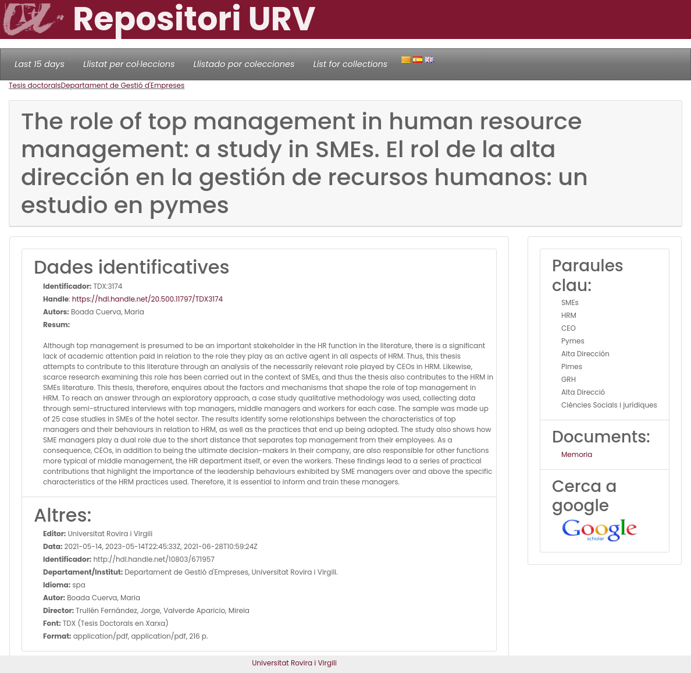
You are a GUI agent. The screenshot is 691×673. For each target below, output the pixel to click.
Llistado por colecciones (244, 64)
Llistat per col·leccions (129, 64)
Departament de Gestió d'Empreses (123, 85)
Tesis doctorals (35, 85)
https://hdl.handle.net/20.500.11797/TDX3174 (147, 299)
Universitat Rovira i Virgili (294, 663)
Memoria (576, 454)
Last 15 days (40, 64)
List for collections (350, 64)
